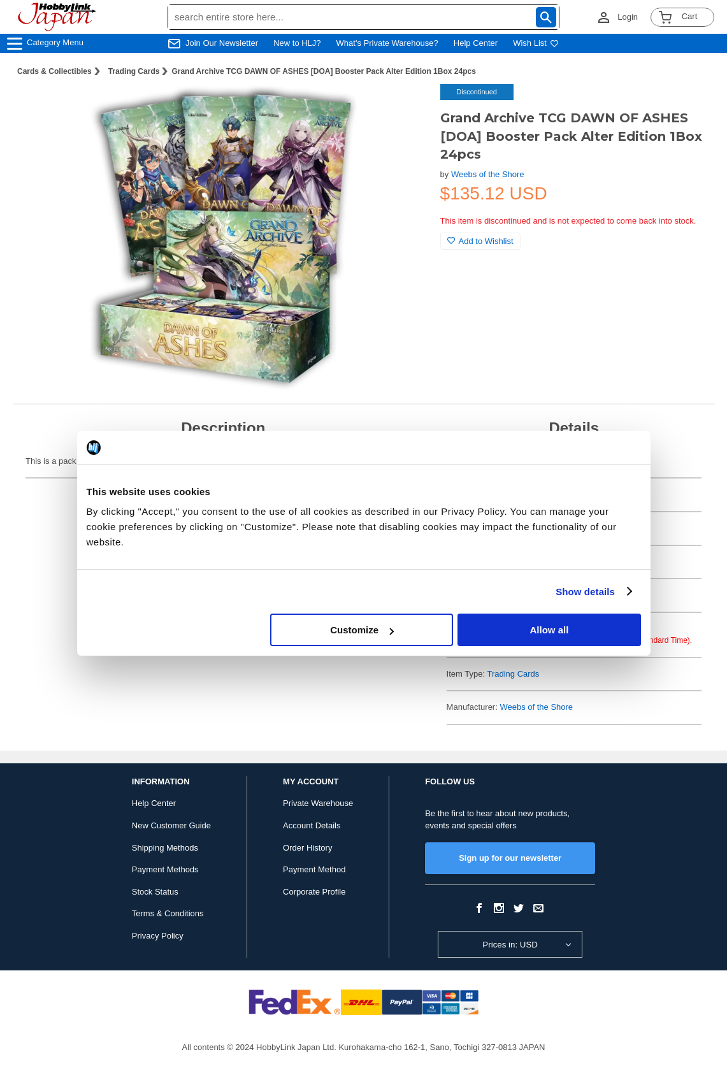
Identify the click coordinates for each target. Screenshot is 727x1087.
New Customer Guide (171, 825)
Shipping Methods (165, 848)
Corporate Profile (314, 891)
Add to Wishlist (480, 241)
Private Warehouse (318, 803)
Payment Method (314, 869)
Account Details (311, 825)
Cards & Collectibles (54, 71)
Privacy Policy (158, 935)
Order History (307, 848)
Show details (585, 591)
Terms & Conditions (168, 913)
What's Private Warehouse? (387, 43)
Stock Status (155, 891)
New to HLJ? (296, 43)
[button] (404, 107)
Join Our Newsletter (221, 43)
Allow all (549, 629)
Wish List (536, 43)
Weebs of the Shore (487, 174)
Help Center (476, 43)
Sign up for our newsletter (510, 858)
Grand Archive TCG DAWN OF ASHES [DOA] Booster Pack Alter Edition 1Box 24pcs (323, 71)
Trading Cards (134, 71)
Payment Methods (165, 869)
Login (627, 17)
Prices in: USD (510, 944)
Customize (362, 629)
